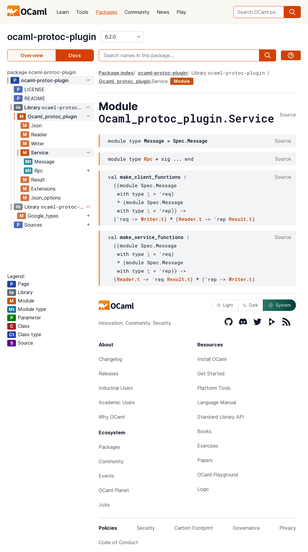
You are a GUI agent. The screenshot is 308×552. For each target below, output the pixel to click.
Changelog (110, 359)
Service (39, 153)
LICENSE (34, 89)
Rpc (38, 171)
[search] (292, 12)
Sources (33, 225)
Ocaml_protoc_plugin (52, 116)
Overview (31, 55)
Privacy (287, 528)
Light (225, 305)
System (279, 305)
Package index (116, 73)
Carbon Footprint (193, 528)
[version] (122, 36)
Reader (39, 135)
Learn (63, 12)
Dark (250, 305)
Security (146, 528)
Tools (82, 12)
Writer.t (152, 219)
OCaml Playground (217, 475)
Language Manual (216, 402)
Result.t (240, 219)
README (34, 98)
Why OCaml (112, 417)
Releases (109, 374)
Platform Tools (214, 388)
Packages (106, 12)
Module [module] (182, 81)
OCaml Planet (114, 490)
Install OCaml (211, 359)
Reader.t (190, 219)
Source (288, 115)
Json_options (46, 198)
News (163, 12)
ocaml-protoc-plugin (51, 36)
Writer (37, 144)
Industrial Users (116, 388)
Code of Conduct (118, 542)
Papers (205, 460)
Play (181, 12)
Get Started (211, 374)
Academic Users (117, 402)
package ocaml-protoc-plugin (41, 72)
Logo (203, 489)
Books (204, 431)
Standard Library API (220, 417)
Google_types (43, 216)
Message (44, 162)
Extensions (43, 189)
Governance (246, 528)
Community (137, 12)
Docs (75, 55)
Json (36, 125)
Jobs (104, 505)
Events (106, 476)
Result (38, 180)
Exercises (207, 446)
